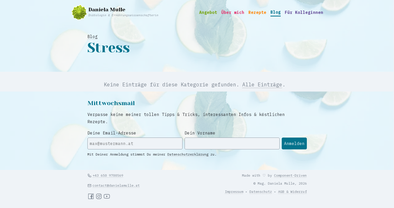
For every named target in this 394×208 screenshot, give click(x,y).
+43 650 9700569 (108, 175)
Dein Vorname (200, 132)
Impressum (234, 191)
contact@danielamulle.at (116, 185)
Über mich (232, 12)
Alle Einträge (262, 84)
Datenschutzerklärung (187, 154)
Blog (275, 12)
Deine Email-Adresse (111, 132)
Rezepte (257, 12)
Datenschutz (260, 191)
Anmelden (294, 143)
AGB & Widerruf (292, 191)
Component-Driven (290, 175)
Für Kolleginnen (304, 12)
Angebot (208, 12)
